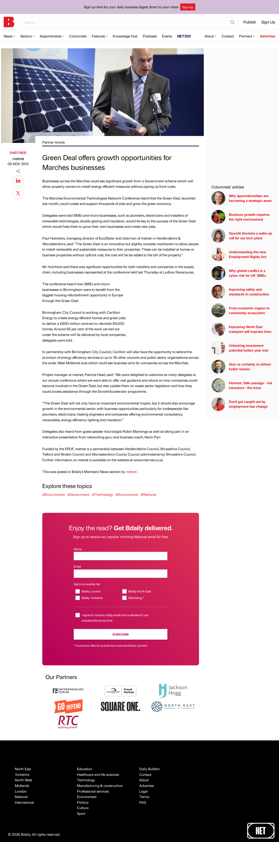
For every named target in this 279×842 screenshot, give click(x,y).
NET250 (184, 36)
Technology (86, 780)
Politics (82, 802)
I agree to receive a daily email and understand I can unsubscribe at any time (115, 617)
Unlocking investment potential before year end (239, 348)
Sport (81, 813)
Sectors (26, 36)
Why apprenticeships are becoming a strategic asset (241, 198)
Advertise (267, 36)
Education (84, 769)
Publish (249, 21)
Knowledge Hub (125, 36)
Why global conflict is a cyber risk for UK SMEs (238, 273)
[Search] (232, 22)
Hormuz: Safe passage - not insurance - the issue (241, 385)
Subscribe (120, 634)
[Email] (120, 573)
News (8, 36)
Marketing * (136, 598)
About (209, 36)
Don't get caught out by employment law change (239, 404)
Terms (144, 796)
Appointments (50, 36)
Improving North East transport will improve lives (241, 329)
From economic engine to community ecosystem (240, 310)
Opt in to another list (87, 584)
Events (167, 36)
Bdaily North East (139, 591)
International (24, 802)
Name (78, 549)
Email (77, 566)
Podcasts (150, 36)
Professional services (93, 791)
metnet (18, 158)
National (21, 796)
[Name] (120, 556)
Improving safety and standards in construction (240, 292)
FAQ (142, 802)
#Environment (53, 494)
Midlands (22, 785)
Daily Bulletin (149, 769)
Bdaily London (91, 591)
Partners (245, 36)
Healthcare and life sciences (98, 774)
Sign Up (187, 7)
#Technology (102, 494)
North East (23, 769)
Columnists (78, 36)
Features (98, 36)
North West (23, 780)
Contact (228, 36)
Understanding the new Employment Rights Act (238, 254)
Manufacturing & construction (100, 785)
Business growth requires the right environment (240, 217)
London (21, 791)
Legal (143, 791)
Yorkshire (22, 774)
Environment (87, 796)
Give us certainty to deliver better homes (241, 367)
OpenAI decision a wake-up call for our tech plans (241, 236)
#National (148, 494)
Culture (82, 807)
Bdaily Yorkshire (92, 598)
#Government (78, 494)
